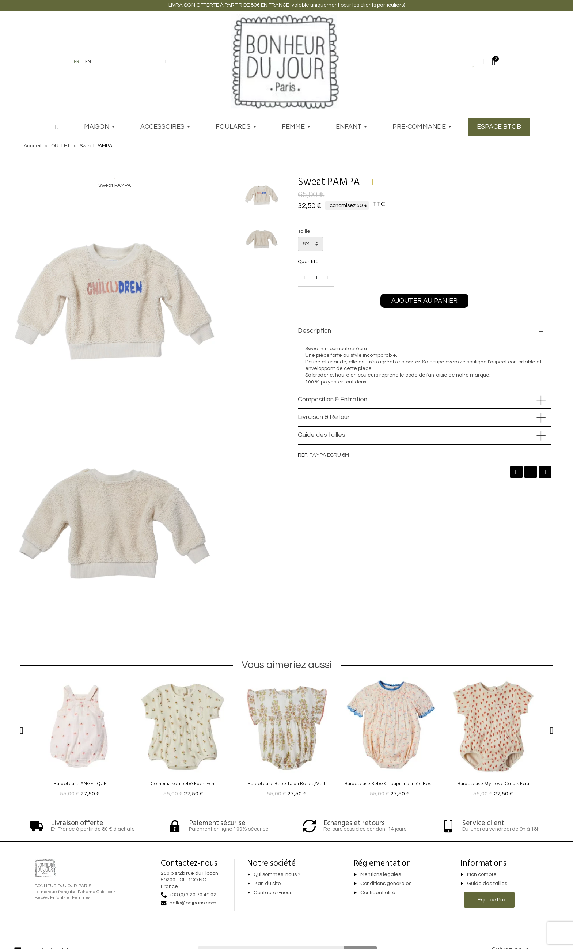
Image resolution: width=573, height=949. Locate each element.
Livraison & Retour (324, 417)
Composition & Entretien (332, 399)
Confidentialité (377, 892)
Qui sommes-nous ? (277, 874)
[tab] (424, 331)
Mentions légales (380, 874)
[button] (424, 301)
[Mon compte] (485, 62)
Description (314, 331)
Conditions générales (385, 883)
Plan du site (267, 883)
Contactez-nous (273, 892)
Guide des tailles (321, 435)
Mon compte (482, 874)
